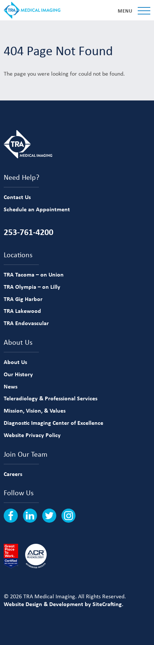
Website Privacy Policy (32, 435)
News (10, 386)
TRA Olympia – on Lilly (32, 286)
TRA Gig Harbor (23, 299)
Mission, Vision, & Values (35, 410)
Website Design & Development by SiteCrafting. (63, 604)
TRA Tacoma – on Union (34, 274)
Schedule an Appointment (37, 209)
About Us (15, 362)
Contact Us (17, 197)
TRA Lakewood (22, 311)
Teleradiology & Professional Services (50, 398)
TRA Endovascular (26, 323)
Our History (18, 374)
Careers (13, 474)
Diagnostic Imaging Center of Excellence (53, 423)
